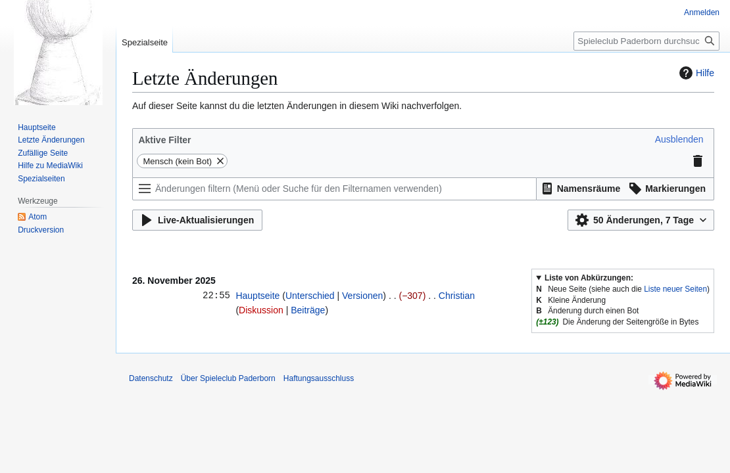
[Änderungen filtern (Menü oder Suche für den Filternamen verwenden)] (334, 188)
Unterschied (310, 295)
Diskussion (261, 310)
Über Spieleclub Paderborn (228, 378)
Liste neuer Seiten (675, 289)
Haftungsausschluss (318, 378)
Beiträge (308, 310)
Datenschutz (151, 378)
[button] (679, 139)
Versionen (362, 295)
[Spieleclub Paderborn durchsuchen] (646, 41)
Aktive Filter (164, 140)
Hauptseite (257, 295)
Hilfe (695, 72)
